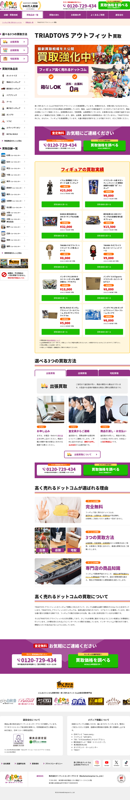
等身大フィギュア (10, 82)
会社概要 (6, 763)
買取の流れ (54, 14)
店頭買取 (11, 50)
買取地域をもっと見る (13, 253)
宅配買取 (11, 59)
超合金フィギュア (10, 88)
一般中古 (65, 186)
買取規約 (35, 763)
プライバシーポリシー (54, 763)
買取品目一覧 (32, 14)
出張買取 (11, 42)
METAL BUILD (9, 134)
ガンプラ (7, 114)
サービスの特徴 (93, 501)
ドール (6, 101)
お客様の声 (76, 14)
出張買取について (79, 454)
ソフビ (6, 121)
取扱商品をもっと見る (13, 140)
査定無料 (58, 133)
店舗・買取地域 (11, 14)
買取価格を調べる (61, 204)
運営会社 (119, 14)
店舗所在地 (21, 763)
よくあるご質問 (97, 14)
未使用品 (109, 192)
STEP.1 (41, 427)
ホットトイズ (9, 75)
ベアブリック (9, 95)
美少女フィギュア (10, 108)
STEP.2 (73, 427)
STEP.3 (105, 427)
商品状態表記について (53, 340)
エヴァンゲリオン (10, 127)
